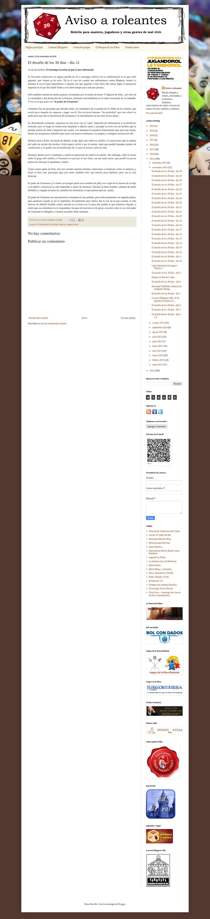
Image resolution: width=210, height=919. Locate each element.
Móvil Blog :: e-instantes (160, 569)
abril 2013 (157, 351)
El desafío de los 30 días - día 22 (167, 207)
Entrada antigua (128, 318)
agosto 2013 (158, 332)
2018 (152, 135)
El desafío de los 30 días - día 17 (167, 229)
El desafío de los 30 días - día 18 (167, 225)
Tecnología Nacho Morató (161, 588)
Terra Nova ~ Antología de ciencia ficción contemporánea (165, 594)
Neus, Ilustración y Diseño (161, 573)
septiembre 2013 (160, 327)
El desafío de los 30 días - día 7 (166, 293)
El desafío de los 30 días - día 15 (167, 238)
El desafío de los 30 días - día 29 (167, 176)
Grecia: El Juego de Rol (160, 535)
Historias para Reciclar (159, 543)
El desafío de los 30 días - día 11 (167, 256)
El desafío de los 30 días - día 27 (167, 185)
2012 (152, 370)
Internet (62, 224)
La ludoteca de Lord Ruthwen (162, 561)
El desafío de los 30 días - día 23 (167, 202)
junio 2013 (157, 341)
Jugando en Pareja (157, 557)
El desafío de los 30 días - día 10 (167, 261)
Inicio (84, 318)
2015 (152, 149)
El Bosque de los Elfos (108, 47)
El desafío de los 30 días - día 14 (167, 243)
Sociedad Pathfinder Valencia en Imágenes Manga (166, 287)
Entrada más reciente (38, 318)
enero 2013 (157, 364)
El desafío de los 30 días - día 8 (166, 282)
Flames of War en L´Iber (163, 277)
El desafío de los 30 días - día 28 (167, 180)
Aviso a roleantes (173, 88)
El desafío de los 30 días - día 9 (166, 273)
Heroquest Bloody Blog (160, 539)
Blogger (121, 904)
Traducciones (132, 47)
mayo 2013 (157, 346)
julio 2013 (157, 337)
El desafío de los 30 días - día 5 (166, 309)
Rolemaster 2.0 (156, 581)
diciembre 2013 (159, 162)
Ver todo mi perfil (154, 113)
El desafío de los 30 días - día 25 (167, 194)
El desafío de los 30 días (48, 224)
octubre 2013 (158, 323)
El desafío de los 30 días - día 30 (167, 171)
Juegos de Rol (72, 224)
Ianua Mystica (155, 547)
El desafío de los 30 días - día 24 (167, 198)
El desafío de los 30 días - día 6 (166, 305)
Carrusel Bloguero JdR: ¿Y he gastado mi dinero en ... (165, 299)
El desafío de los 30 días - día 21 (167, 211)
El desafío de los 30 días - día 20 (167, 216)
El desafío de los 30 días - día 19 (167, 221)
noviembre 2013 (160, 167)
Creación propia (81, 47)
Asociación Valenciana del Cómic (164, 531)
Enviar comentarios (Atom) (53, 323)
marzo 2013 (158, 355)
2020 (152, 126)
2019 (152, 131)
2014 (152, 154)
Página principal (34, 47)
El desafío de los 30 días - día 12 (167, 252)
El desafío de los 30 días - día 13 (167, 247)
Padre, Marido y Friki (159, 577)
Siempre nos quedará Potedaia (163, 585)
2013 (152, 159)
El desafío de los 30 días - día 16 (167, 234)
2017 (152, 140)
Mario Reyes (155, 565)
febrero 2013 (158, 360)
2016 (152, 145)
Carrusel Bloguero (58, 47)
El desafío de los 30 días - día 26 (167, 189)
